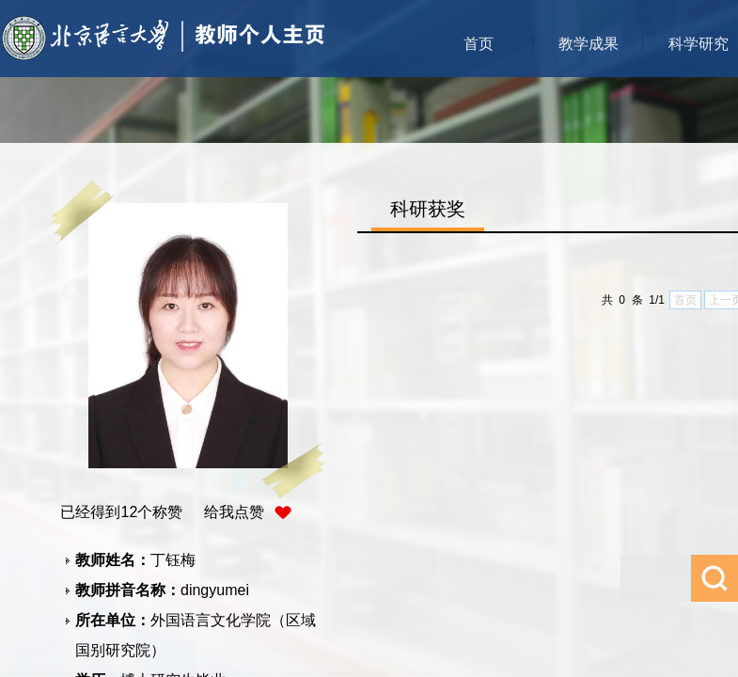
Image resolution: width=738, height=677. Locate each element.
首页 (478, 44)
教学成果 (588, 44)
